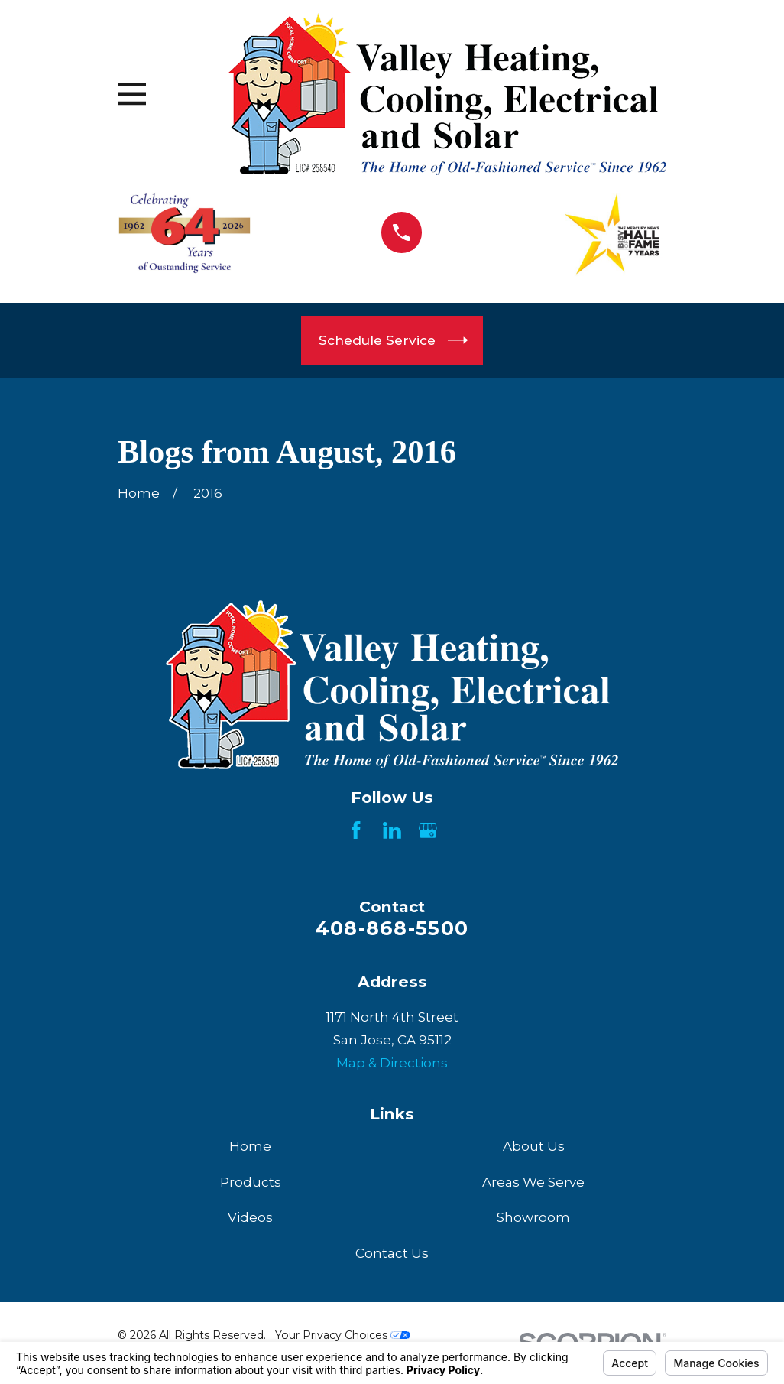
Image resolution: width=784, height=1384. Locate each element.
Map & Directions (392, 1062)
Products (250, 1182)
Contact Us (392, 1253)
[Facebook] (356, 830)
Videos (250, 1217)
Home (250, 1146)
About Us (534, 1146)
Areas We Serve (533, 1182)
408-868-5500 (392, 928)
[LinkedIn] (392, 830)
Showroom (533, 1217)
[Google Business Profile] (428, 830)
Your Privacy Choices (342, 1335)
